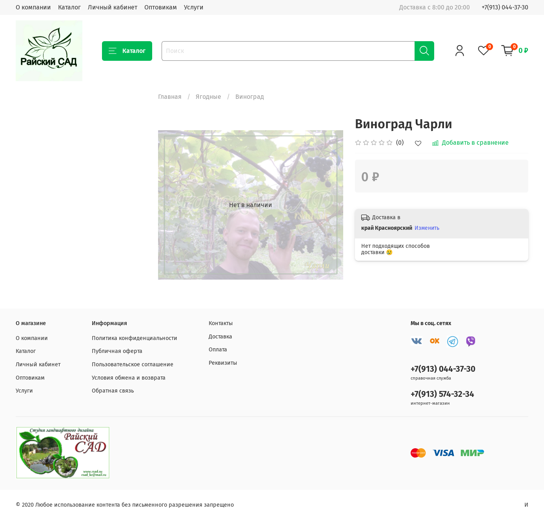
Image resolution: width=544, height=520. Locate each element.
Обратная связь (113, 390)
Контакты (221, 323)
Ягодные (208, 96)
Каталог (69, 7)
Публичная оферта (117, 351)
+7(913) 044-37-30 (505, 7)
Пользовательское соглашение (132, 364)
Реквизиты (223, 363)
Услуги (194, 7)
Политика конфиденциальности (134, 338)
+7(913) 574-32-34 (442, 394)
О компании (33, 7)
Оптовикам (160, 7)
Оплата (218, 349)
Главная (170, 96)
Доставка (220, 336)
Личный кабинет (112, 7)
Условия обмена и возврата (129, 378)
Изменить (427, 228)
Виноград (249, 96)
